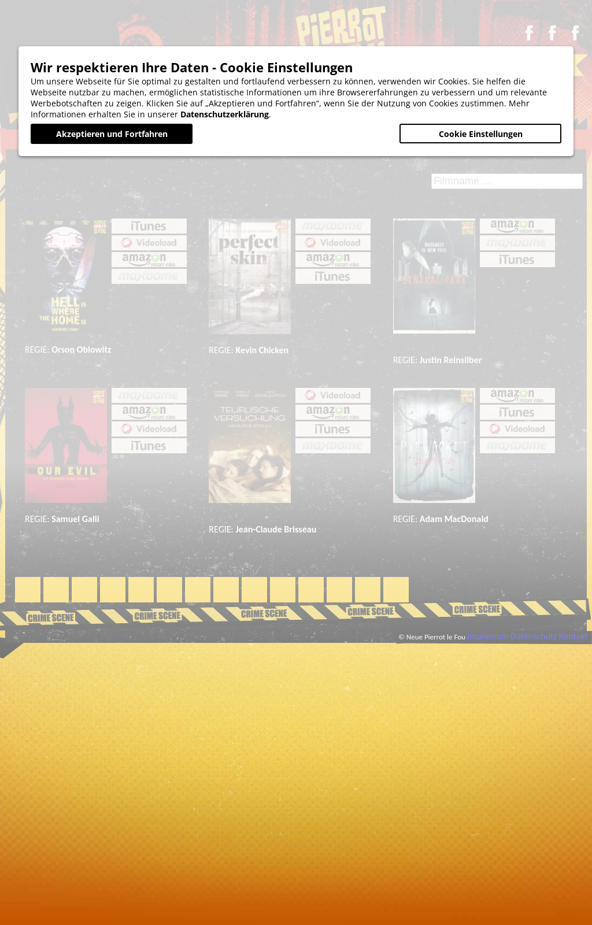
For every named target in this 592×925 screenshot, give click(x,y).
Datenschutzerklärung (224, 114)
